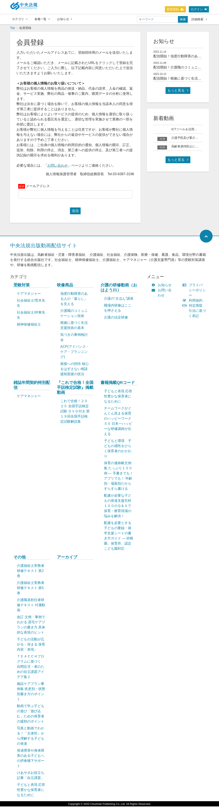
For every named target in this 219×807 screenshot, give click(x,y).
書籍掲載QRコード (118, 383)
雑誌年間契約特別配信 (31, 385)
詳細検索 (199, 19)
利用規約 (193, 301)
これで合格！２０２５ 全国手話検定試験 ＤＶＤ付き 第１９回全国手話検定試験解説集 (75, 412)
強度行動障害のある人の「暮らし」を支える (74, 299)
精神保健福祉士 (29, 325)
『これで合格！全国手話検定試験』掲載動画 (75, 388)
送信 (75, 211)
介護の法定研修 (116, 318)
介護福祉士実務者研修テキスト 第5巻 (30, 588)
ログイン (199, 9)
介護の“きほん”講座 (119, 299)
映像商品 (65, 285)
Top (12, 28)
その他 (19, 557)
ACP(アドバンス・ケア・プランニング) (74, 352)
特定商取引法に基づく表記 (195, 311)
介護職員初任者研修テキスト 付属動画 (31, 606)
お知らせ (64, 19)
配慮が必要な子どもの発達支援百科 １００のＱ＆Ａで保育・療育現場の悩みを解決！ (120, 506)
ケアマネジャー (29, 294)
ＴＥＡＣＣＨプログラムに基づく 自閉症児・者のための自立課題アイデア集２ (30, 667)
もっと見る (177, 91)
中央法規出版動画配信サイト (43, 246)
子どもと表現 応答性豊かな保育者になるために (118, 397)
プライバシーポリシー (195, 291)
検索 (183, 19)
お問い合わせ (57, 166)
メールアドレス (38, 186)
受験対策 (21, 285)
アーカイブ (67, 557)
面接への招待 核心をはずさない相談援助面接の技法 (74, 369)
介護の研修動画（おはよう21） (119, 288)
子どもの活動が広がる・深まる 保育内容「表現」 (31, 645)
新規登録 (175, 9)
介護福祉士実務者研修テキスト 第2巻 (30, 571)
